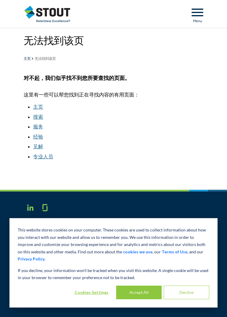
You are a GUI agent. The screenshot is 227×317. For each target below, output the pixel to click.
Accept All (139, 292)
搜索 (38, 117)
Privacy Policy (31, 258)
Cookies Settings (91, 292)
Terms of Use (174, 251)
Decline (186, 292)
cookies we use (138, 251)
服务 (38, 127)
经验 (38, 137)
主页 (27, 59)
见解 (38, 146)
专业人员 (43, 157)
